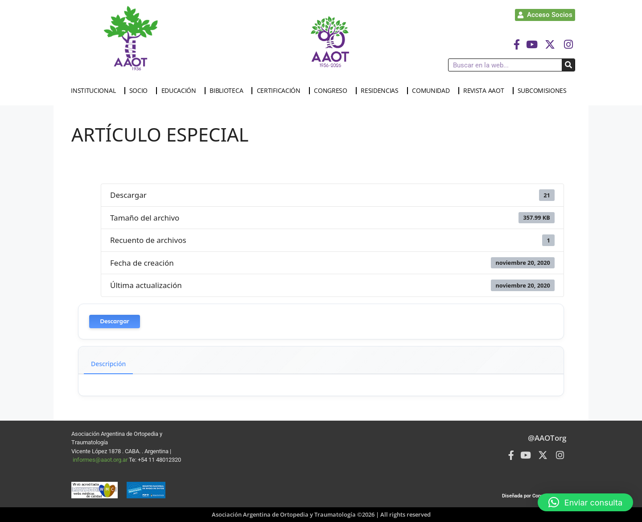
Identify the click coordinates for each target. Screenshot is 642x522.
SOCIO (140, 90)
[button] (585, 502)
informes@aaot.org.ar (101, 459)
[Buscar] (568, 65)
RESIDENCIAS (382, 90)
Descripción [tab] (108, 363)
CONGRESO (333, 90)
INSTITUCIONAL (95, 90)
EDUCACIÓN (181, 90)
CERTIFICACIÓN (281, 90)
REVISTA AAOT (485, 90)
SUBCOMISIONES (544, 90)
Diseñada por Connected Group (536, 496)
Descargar (114, 321)
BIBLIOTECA (228, 90)
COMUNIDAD (433, 90)
